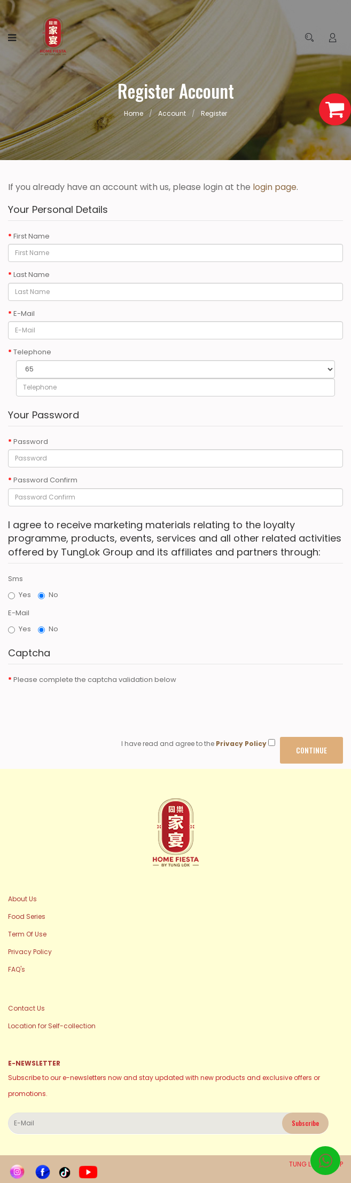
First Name (31, 236)
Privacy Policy (30, 951)
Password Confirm (45, 480)
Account (172, 113)
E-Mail (24, 314)
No (48, 595)
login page (275, 187)
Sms (15, 579)
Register (214, 113)
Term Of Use (27, 934)
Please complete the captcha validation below (94, 680)
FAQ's (16, 969)
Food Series (26, 916)
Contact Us (26, 1008)
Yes (19, 595)
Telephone (32, 352)
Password (30, 442)
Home (133, 113)
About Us (22, 898)
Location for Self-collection (52, 1025)
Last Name (31, 275)
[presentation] (89, 708)
